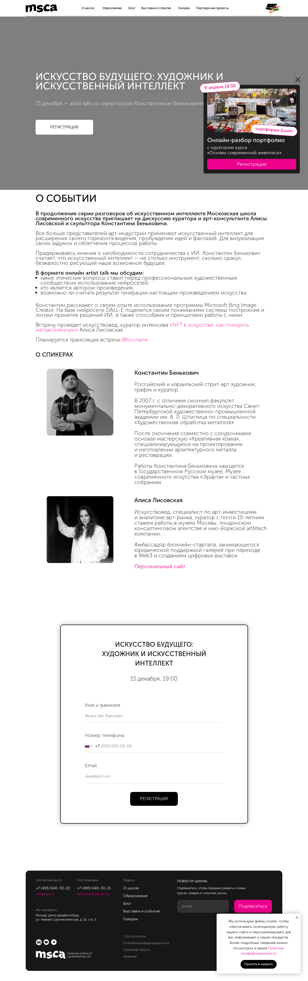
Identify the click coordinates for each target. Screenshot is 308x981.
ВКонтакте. (135, 339)
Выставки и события (156, 8)
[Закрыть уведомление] (296, 917)
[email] (203, 906)
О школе (88, 8)
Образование (112, 8)
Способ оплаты (134, 936)
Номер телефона (104, 735)
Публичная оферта (136, 950)
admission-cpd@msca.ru (93, 894)
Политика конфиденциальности (146, 943)
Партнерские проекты (212, 8)
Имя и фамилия (102, 705)
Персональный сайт (159, 566)
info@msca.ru (45, 894)
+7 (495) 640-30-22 (53, 888)
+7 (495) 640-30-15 (94, 888)
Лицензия (130, 956)
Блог (131, 8)
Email (91, 765)
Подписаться (253, 906)
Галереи (184, 8)
